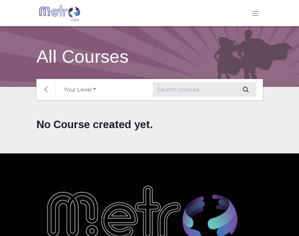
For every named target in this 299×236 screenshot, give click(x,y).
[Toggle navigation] (255, 13)
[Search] (245, 89)
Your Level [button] (78, 90)
